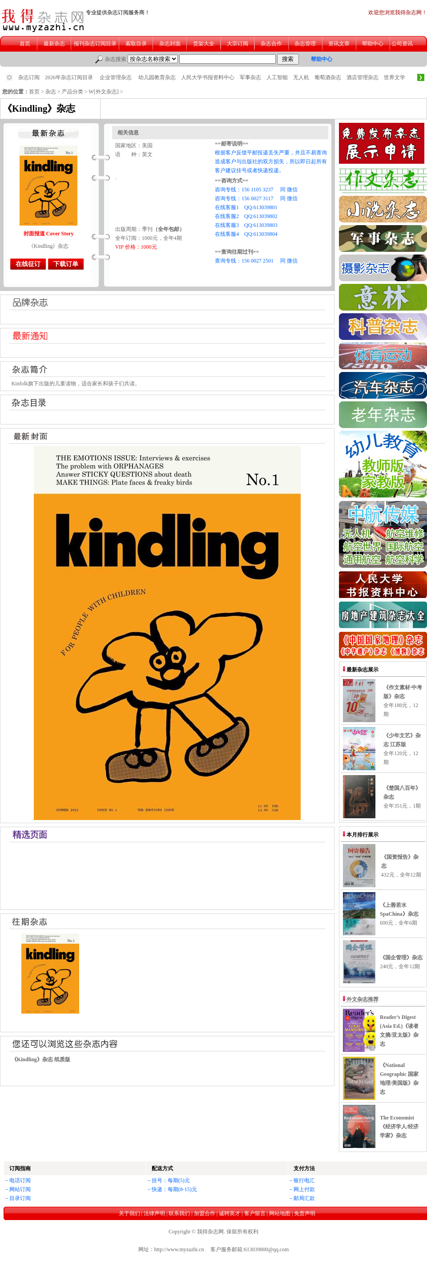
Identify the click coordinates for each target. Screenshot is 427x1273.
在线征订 (28, 264)
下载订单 (65, 264)
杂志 (50, 92)
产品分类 (72, 92)
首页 (34, 92)
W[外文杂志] (103, 92)
